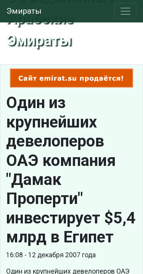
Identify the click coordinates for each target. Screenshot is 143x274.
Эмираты (24, 11)
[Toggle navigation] (125, 11)
